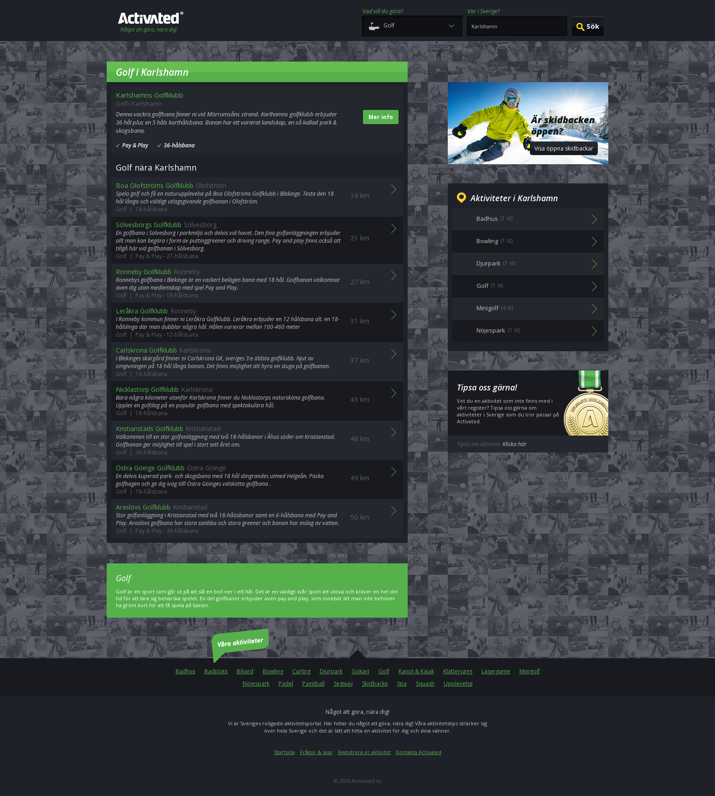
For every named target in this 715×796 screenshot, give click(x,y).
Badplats (216, 671)
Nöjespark (256, 683)
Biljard (245, 671)
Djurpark (331, 671)
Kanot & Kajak (416, 671)
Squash (425, 683)
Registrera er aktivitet (364, 752)
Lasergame (496, 671)
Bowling (273, 671)
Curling (301, 671)
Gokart (360, 671)
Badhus (185, 671)
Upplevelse (458, 683)
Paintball (313, 683)
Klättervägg (457, 671)
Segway (343, 683)
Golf (383, 671)
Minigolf (529, 671)
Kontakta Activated (418, 752)
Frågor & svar (316, 752)
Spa (402, 683)
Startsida (284, 752)
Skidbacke (375, 683)
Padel (286, 683)
